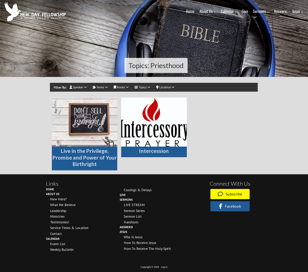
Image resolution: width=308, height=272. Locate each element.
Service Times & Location (69, 227)
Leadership (58, 210)
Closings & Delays (138, 190)
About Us (52, 194)
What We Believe (63, 205)
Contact (56, 233)
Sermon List (133, 216)
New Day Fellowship (35, 12)
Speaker (78, 87)
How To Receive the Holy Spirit (147, 248)
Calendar (53, 239)
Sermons (126, 200)
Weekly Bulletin (61, 249)
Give (123, 195)
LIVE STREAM (134, 205)
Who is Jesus (133, 237)
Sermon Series (134, 210)
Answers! (126, 227)
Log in (164, 267)
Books (121, 87)
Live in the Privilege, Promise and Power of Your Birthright (84, 157)
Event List (57, 244)
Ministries (57, 216)
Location (165, 87)
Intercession (154, 151)
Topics (142, 87)
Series (100, 87)
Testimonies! (59, 222)
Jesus (123, 232)
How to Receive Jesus (140, 242)
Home (50, 189)
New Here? (58, 199)
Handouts (131, 222)
